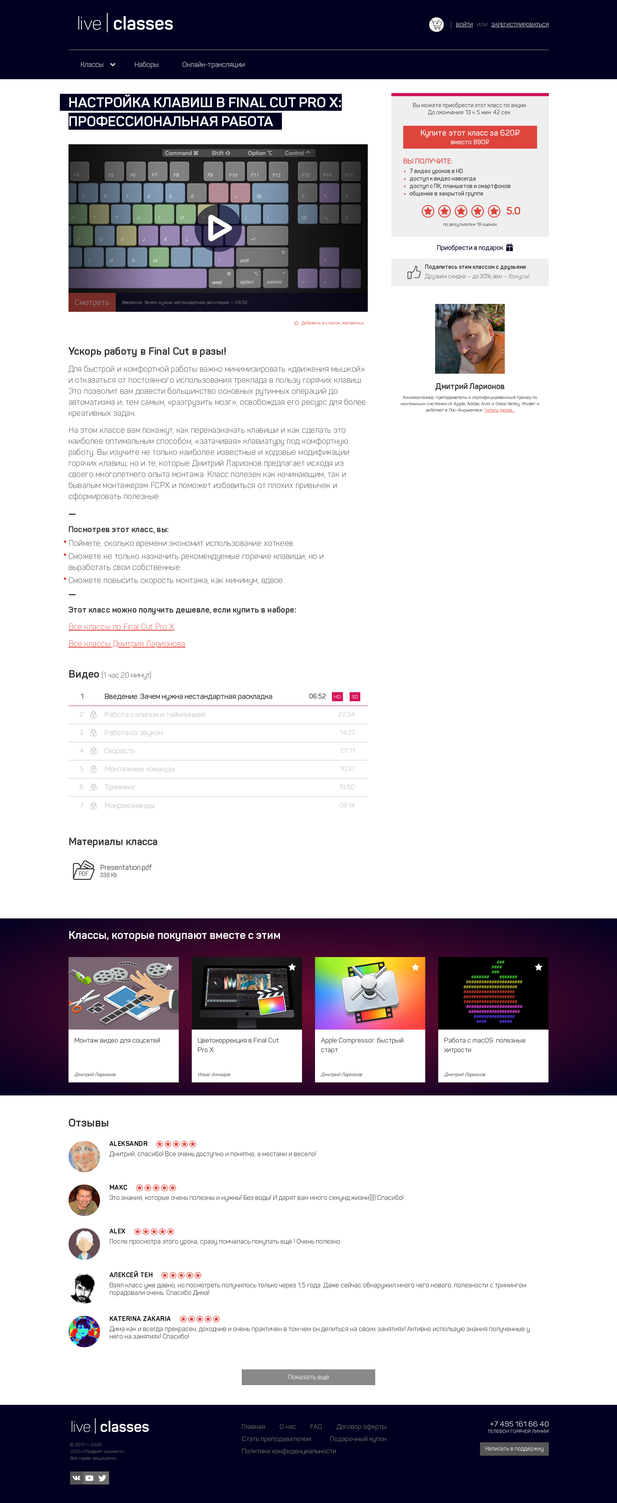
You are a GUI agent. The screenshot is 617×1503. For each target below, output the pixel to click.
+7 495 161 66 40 (519, 1424)
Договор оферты (361, 1426)
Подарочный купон (358, 1439)
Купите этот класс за (470, 137)
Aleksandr (128, 1143)
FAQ (316, 1426)
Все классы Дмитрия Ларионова (127, 643)
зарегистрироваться (520, 25)
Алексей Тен (131, 1275)
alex (117, 1231)
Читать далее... (499, 410)
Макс (118, 1187)
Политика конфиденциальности (289, 1451)
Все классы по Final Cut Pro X (121, 626)
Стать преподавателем (276, 1439)
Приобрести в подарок (470, 247)
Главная (253, 1426)
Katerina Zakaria (140, 1318)
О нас (288, 1426)
